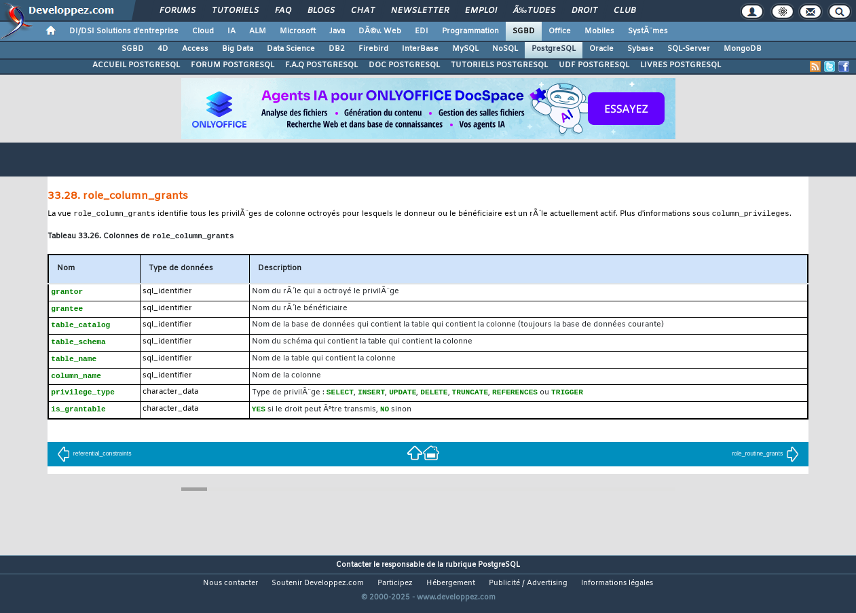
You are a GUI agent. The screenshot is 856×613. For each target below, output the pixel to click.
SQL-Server (688, 49)
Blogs (321, 10)
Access (195, 49)
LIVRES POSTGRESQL (680, 65)
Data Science (291, 49)
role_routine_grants (765, 460)
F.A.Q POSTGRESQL (321, 65)
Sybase (640, 49)
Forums (177, 10)
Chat (363, 10)
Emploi (481, 10)
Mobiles (599, 31)
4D (162, 49)
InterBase (420, 49)
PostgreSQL (554, 49)
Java (337, 31)
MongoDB (743, 49)
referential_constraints (94, 460)
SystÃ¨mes (648, 31)
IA (231, 31)
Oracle (601, 49)
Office (559, 31)
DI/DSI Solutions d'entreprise (124, 31)
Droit (584, 10)
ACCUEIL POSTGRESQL (136, 65)
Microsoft (298, 31)
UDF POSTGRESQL (594, 65)
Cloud (203, 31)
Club (624, 10)
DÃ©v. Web (379, 31)
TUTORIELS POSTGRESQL (499, 65)
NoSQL (505, 49)
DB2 (337, 49)
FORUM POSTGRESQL (232, 65)
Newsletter (420, 10)
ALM (257, 31)
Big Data (237, 49)
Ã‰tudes (534, 10)
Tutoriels (235, 10)
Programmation (470, 31)
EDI (421, 31)
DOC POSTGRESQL (404, 65)
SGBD (524, 31)
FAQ (283, 10)
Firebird (373, 49)
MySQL (465, 49)
